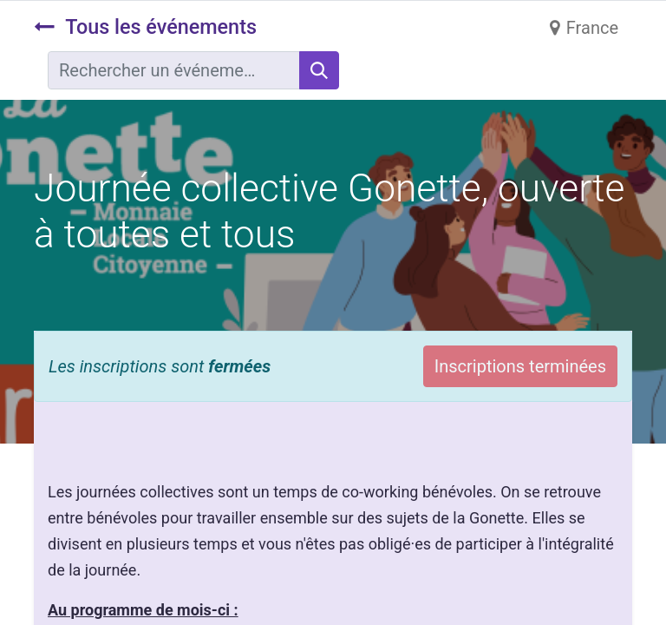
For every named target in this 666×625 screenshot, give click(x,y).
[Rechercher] (319, 70)
